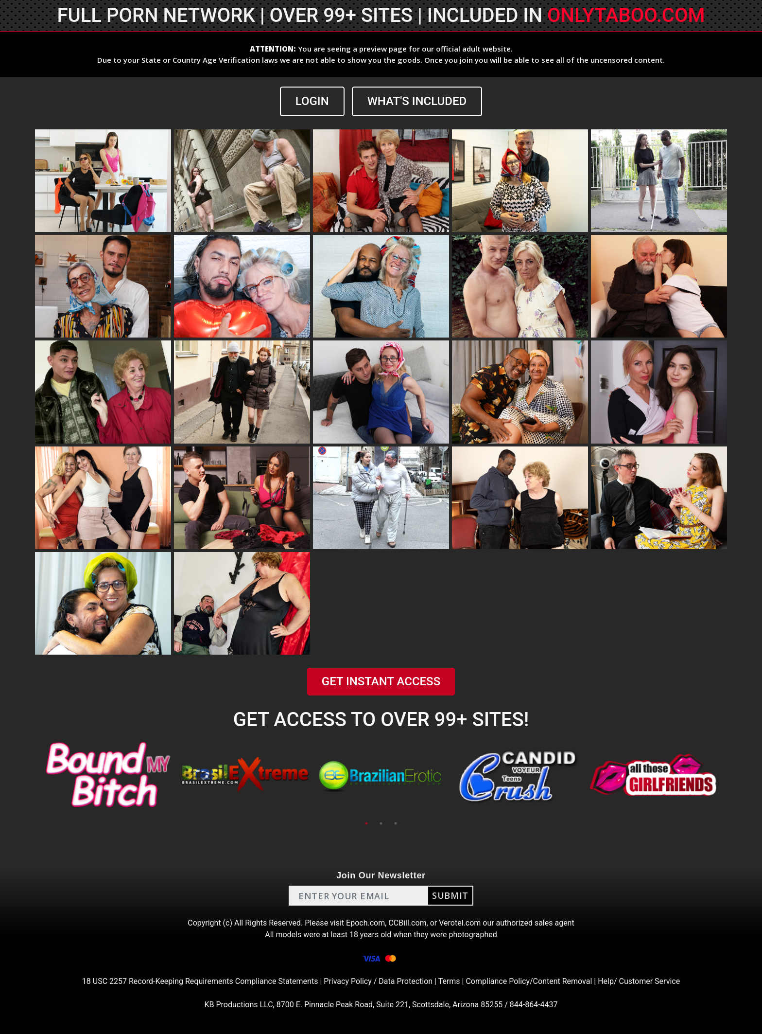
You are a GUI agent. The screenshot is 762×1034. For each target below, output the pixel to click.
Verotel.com (460, 922)
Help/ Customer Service (639, 981)
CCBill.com (407, 922)
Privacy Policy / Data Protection (378, 981)
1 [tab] (366, 823)
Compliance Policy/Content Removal (529, 981)
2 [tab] (381, 823)
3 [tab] (395, 823)
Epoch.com (365, 922)
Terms (449, 981)
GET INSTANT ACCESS (381, 681)
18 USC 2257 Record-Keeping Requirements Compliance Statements (200, 981)
